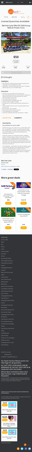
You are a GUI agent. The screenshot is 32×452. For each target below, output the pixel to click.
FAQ (2, 244)
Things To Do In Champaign (7, 338)
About (2, 242)
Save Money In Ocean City (7, 319)
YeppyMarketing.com (12, 356)
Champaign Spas (5, 333)
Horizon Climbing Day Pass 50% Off (23, 215)
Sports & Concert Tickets (7, 286)
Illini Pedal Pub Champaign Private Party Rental (8, 195)
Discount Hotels (5, 251)
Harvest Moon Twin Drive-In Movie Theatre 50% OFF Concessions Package (23, 192)
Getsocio (9, 442)
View (8, 203)
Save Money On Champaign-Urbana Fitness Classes (7, 300)
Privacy (2, 246)
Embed (11, 169)
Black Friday (4, 284)
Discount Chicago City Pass (7, 310)
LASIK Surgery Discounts (7, 291)
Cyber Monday (4, 335)
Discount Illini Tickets (6, 258)
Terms (2, 249)
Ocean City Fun (4, 277)
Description (6, 118)
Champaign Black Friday (6, 295)
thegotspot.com (8, 354)
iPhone (3, 256)
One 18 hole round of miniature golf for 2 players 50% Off (8, 220)
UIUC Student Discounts (7, 260)
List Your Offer (4, 239)
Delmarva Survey (5, 340)
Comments (18, 118)
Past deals (3, 253)
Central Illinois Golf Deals (7, 289)
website (3, 164)
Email (4, 169)
